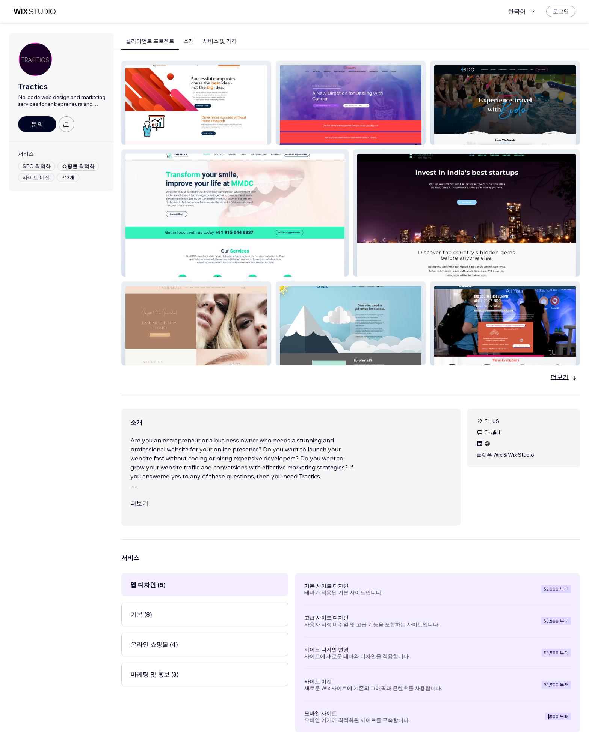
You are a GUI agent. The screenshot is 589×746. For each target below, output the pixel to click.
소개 (188, 41)
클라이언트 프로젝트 (150, 41)
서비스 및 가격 (220, 41)
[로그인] (560, 11)
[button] (196, 103)
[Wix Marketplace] (35, 11)
